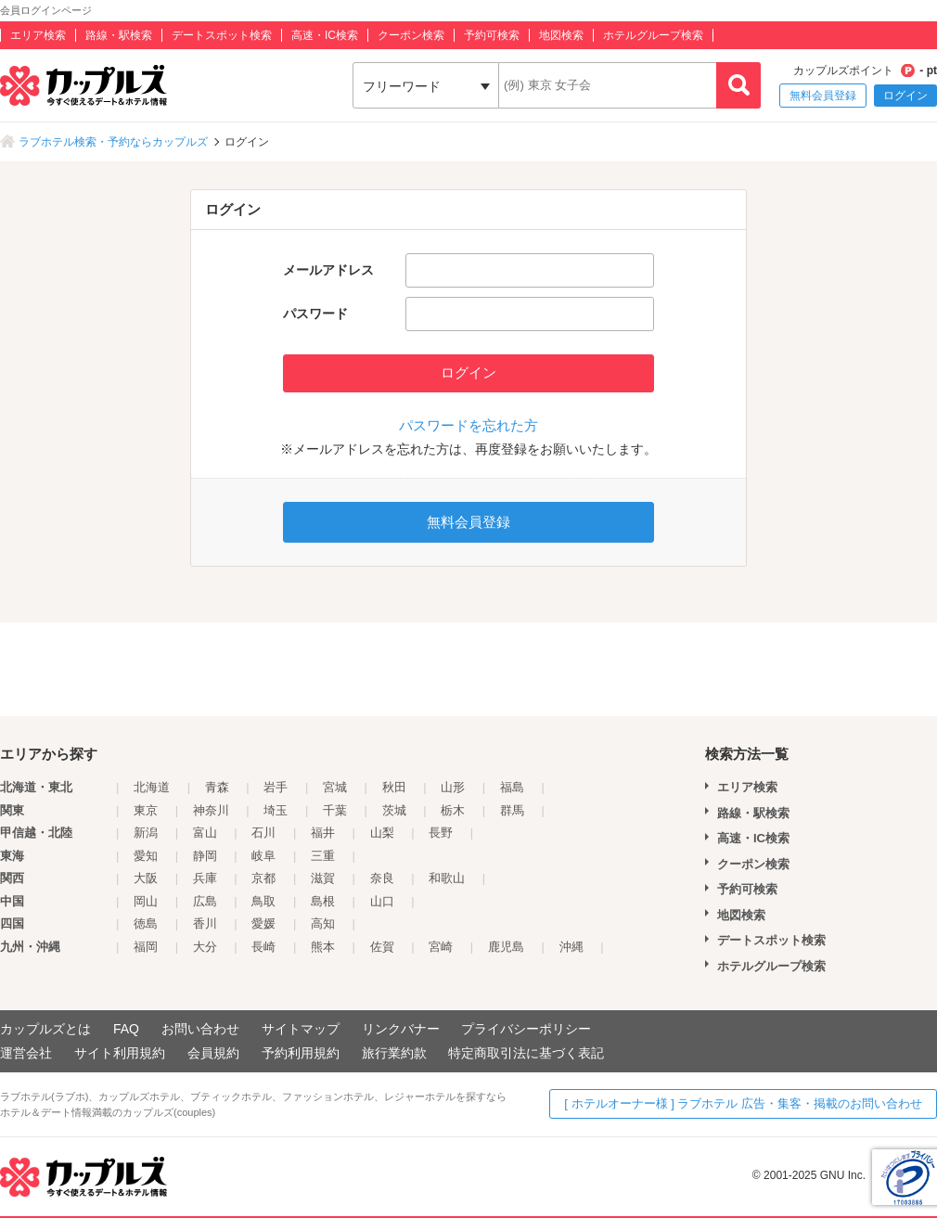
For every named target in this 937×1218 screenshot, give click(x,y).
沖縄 (571, 947)
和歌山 (447, 878)
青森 (217, 787)
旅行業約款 (394, 1052)
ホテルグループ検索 (653, 35)
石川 (263, 833)
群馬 (512, 810)
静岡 (205, 856)
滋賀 (323, 878)
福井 (323, 833)
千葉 (335, 810)
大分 (205, 947)
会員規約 (213, 1052)
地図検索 (561, 35)
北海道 (152, 787)
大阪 (146, 878)
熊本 (323, 947)
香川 (205, 923)
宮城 (335, 787)
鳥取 (263, 901)
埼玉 (275, 810)
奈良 (382, 878)
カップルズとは (45, 1028)
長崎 (263, 947)
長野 (441, 833)
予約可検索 (492, 35)
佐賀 (382, 947)
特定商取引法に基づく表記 (526, 1052)
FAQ (126, 1028)
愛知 (146, 856)
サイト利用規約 (119, 1052)
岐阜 (263, 856)
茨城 (394, 810)
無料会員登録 (822, 95)
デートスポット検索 (222, 35)
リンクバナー (401, 1028)
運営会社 (26, 1052)
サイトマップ (301, 1028)
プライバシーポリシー (526, 1028)
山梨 (382, 833)
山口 (382, 901)
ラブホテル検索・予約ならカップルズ (113, 141)
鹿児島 (506, 947)
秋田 (394, 787)
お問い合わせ (200, 1028)
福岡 (146, 947)
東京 (146, 810)
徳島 (146, 923)
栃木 (453, 810)
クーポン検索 (411, 35)
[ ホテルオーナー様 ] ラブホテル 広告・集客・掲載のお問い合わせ (743, 1103)
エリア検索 (38, 35)
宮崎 (441, 947)
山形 (453, 787)
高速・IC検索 (324, 35)
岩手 (275, 787)
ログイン (905, 95)
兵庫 (205, 878)
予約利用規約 (301, 1052)
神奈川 (211, 810)
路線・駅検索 (118, 35)
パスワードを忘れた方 (468, 425)
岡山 (146, 901)
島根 (323, 901)
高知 (323, 923)
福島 (512, 787)
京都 (263, 878)
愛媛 (263, 923)
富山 (205, 833)
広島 (205, 901)
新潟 (146, 833)
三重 (323, 856)
